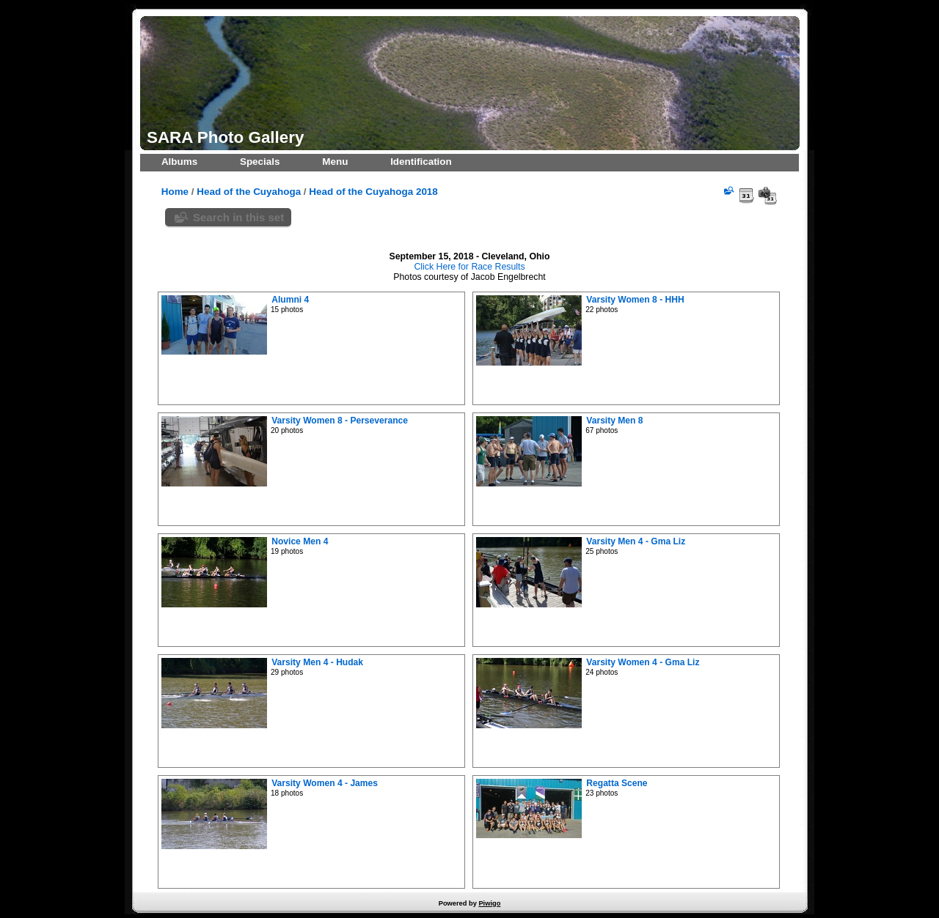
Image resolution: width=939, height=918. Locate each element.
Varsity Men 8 (614, 420)
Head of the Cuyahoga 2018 (373, 191)
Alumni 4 (290, 300)
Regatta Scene (616, 783)
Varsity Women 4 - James (324, 783)
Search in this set (238, 217)
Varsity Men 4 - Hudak (317, 662)
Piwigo (489, 903)
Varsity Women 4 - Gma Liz (642, 662)
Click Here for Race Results (469, 267)
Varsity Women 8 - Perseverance (339, 420)
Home (175, 191)
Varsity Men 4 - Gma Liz (635, 541)
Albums (179, 161)
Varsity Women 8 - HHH (635, 300)
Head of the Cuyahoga (249, 191)
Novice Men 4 (299, 541)
